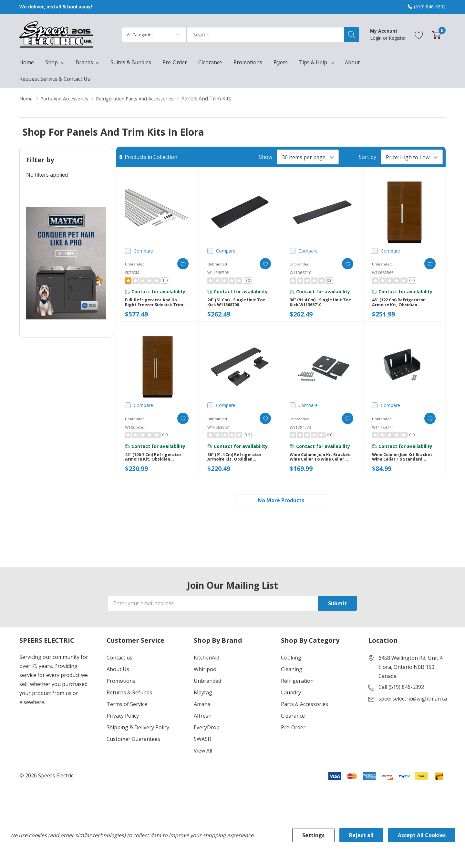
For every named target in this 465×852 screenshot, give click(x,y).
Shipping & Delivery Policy (138, 739)
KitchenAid (206, 669)
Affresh (203, 727)
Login (376, 38)
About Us (118, 680)
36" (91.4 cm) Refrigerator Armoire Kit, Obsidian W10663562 (237, 465)
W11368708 (218, 272)
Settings (313, 835)
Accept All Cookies (422, 835)
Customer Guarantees (133, 750)
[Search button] (351, 34)
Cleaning (291, 680)
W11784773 (300, 432)
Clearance (293, 727)
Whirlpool (206, 680)
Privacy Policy (123, 727)
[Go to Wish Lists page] (419, 34)
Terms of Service (127, 715)
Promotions (121, 692)
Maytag (203, 704)
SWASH (203, 750)
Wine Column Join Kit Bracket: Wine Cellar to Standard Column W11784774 (399, 465)
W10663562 (218, 432)
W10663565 (383, 272)
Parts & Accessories (304, 715)
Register (397, 38)
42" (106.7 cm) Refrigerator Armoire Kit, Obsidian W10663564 (156, 465)
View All (203, 762)
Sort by (367, 157)
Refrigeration (297, 692)
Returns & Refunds (129, 704)
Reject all (361, 835)
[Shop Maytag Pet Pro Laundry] (66, 263)
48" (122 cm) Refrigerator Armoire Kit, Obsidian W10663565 (401, 305)
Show (265, 157)
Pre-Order (293, 739)
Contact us (119, 669)
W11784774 (383, 432)
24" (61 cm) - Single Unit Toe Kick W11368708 (235, 305)
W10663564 (136, 432)
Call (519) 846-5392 (401, 698)
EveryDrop (207, 739)
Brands (84, 62)
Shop (51, 62)
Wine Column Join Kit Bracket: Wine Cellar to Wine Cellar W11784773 (317, 465)
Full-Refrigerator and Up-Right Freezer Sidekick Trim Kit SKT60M (157, 305)
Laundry (291, 704)
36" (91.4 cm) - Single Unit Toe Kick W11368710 (319, 305)
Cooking (291, 669)
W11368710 (300, 272)
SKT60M (132, 272)
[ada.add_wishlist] (178, 263)
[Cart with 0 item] (436, 34)
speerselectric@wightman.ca (412, 710)
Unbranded (207, 692)
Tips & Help (313, 62)
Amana (202, 715)
